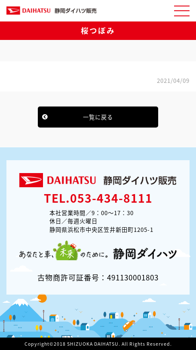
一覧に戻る (98, 117)
